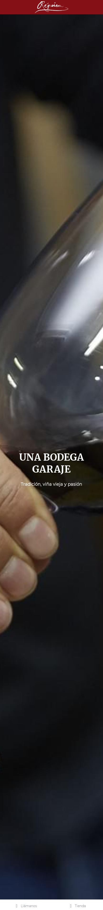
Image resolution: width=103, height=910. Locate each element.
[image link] (51, 7)
